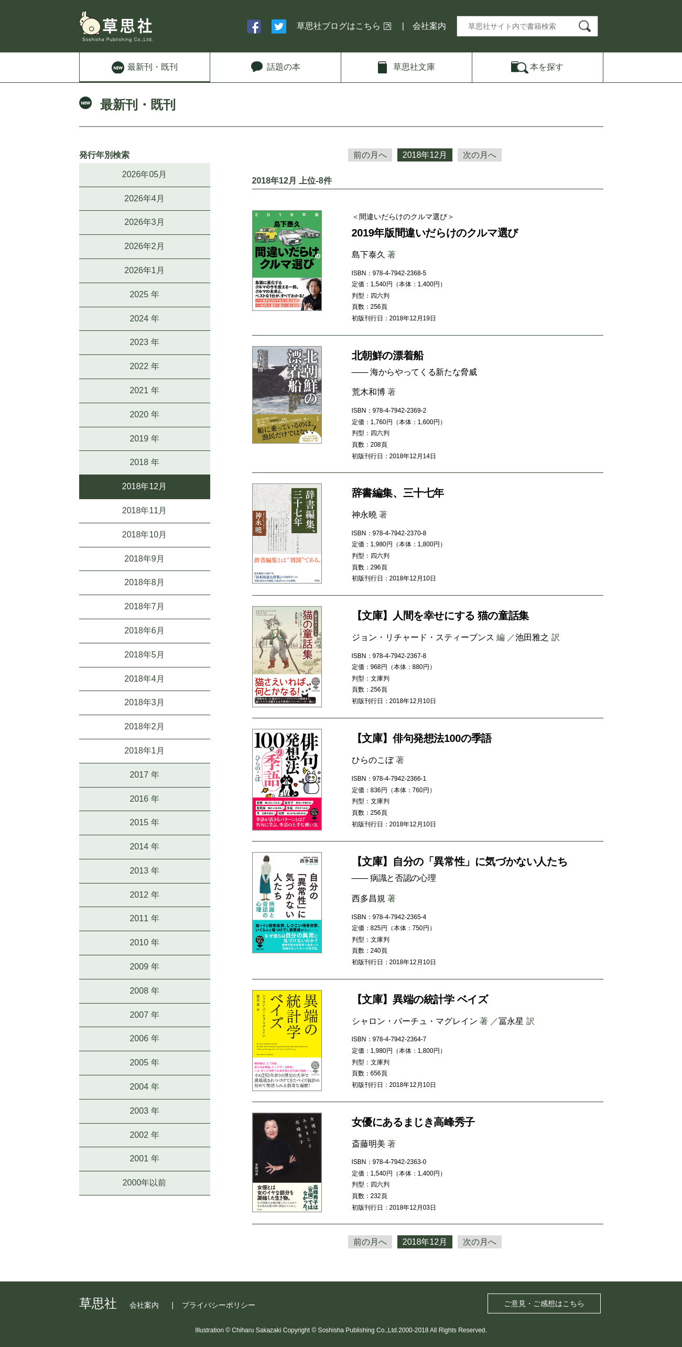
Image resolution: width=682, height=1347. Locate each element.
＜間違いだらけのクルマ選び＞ (403, 216)
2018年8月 (144, 582)
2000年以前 (145, 1182)
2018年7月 (144, 606)
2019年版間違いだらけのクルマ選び (435, 233)
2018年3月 (144, 702)
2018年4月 (144, 678)
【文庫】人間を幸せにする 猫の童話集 (440, 615)
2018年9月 (144, 558)
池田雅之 (532, 637)
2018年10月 (144, 534)
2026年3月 (144, 222)
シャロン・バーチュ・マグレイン (415, 1021)
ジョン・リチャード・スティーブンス (423, 637)
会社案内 (429, 25)
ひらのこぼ (373, 760)
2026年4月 (144, 198)
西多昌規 (368, 898)
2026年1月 (144, 270)
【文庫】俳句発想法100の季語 (422, 738)
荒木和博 (368, 391)
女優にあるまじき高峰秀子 (413, 1122)
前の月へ (370, 154)
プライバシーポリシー (218, 1305)
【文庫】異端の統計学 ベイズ (420, 999)
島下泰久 (368, 254)
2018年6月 (144, 630)
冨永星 (511, 1021)
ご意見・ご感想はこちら (544, 1303)
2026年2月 (144, 246)
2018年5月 (144, 654)
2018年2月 (144, 726)
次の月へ (479, 154)
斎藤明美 (368, 1143)
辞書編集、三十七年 (398, 493)
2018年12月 (144, 486)
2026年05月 (144, 174)
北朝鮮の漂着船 (388, 355)
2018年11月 (144, 510)
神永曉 (364, 514)
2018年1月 (144, 750)
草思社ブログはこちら (339, 25)
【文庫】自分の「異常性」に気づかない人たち (460, 861)
